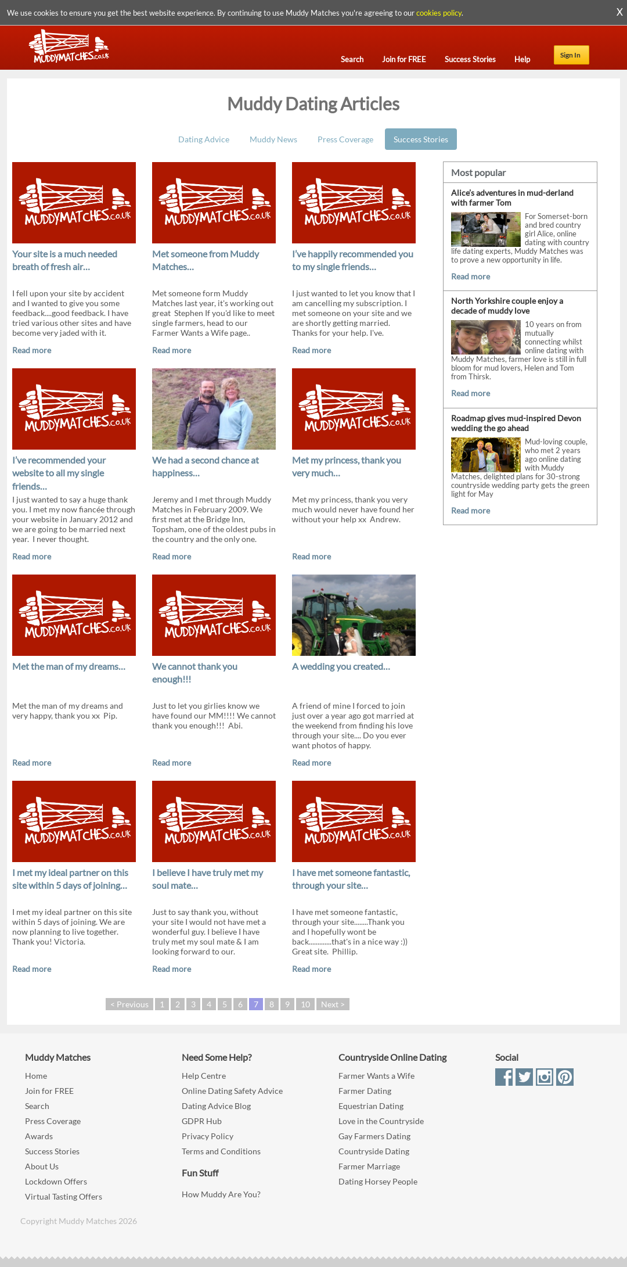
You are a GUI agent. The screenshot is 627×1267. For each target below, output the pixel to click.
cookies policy (439, 12)
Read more (31, 350)
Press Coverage (345, 139)
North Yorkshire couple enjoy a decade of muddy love (507, 305)
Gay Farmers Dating (374, 1136)
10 (305, 1004)
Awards (39, 1136)
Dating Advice (203, 139)
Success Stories (421, 139)
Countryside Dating (373, 1151)
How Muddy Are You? (221, 1194)
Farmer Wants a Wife (376, 1076)
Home (36, 1076)
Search (37, 1106)
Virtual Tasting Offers (63, 1196)
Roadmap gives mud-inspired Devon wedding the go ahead (516, 423)
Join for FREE (49, 1091)
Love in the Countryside (381, 1121)
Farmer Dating (364, 1091)
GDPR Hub (202, 1121)
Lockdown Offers (56, 1181)
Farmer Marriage (369, 1166)
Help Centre (204, 1076)
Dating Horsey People (377, 1181)
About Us (42, 1166)
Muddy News (273, 139)
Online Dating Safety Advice (232, 1091)
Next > (333, 1004)
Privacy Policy (207, 1136)
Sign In (570, 55)
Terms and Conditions (221, 1151)
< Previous (129, 1004)
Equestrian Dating (370, 1106)
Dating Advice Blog (216, 1106)
